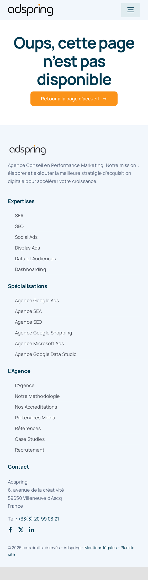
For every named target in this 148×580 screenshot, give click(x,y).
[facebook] (10, 530)
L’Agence (19, 371)
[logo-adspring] (30, 6)
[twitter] (21, 530)
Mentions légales (100, 547)
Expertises (21, 201)
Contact (18, 466)
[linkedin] (31, 530)
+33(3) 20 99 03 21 (38, 519)
